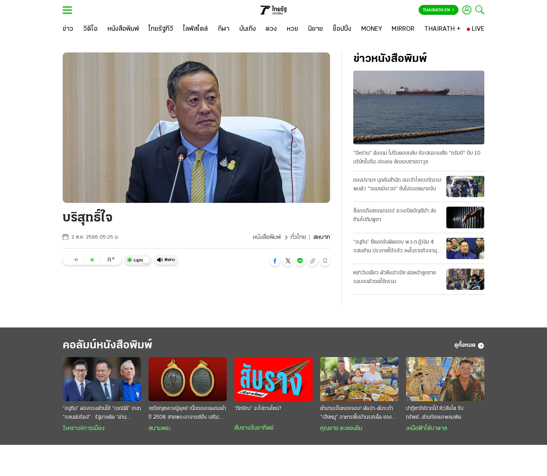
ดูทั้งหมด (469, 345)
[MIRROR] (403, 29)
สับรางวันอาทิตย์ (254, 428)
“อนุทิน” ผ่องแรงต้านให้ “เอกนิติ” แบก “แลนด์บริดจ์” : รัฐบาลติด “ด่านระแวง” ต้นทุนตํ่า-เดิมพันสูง (102, 414)
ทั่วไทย (298, 237)
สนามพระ (160, 428)
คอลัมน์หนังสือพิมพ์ (107, 345)
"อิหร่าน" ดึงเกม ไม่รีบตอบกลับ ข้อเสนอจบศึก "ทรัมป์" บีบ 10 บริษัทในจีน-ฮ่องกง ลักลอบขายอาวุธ (417, 157)
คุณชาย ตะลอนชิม (341, 428)
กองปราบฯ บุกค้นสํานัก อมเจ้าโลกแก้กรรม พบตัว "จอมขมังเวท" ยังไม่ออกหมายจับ (397, 184)
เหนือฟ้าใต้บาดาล (426, 428)
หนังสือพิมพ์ (267, 237)
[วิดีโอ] (90, 29)
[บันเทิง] (247, 29)
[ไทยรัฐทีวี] (161, 29)
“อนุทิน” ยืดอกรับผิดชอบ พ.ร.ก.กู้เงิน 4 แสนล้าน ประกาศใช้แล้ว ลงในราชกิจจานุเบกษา (395, 247)
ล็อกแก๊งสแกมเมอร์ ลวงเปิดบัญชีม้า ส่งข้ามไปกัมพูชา (394, 215)
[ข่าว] (68, 29)
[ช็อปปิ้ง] (342, 29)
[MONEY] (371, 29)
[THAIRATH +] (442, 29)
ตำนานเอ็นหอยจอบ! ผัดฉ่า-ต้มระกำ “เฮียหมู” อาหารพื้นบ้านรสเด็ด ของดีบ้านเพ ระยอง (357, 414)
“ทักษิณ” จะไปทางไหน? (257, 408)
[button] (275, 261)
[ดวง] (271, 29)
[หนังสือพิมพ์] (123, 29)
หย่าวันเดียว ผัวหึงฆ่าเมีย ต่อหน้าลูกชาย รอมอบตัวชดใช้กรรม (394, 277)
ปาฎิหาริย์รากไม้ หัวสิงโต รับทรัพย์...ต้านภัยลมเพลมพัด (434, 413)
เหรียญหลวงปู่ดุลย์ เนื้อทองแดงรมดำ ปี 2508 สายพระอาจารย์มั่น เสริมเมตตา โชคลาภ (187, 414)
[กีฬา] (223, 29)
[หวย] (292, 29)
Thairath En (438, 10)
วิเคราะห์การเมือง (83, 428)
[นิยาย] (315, 29)
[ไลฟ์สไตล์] (195, 29)
